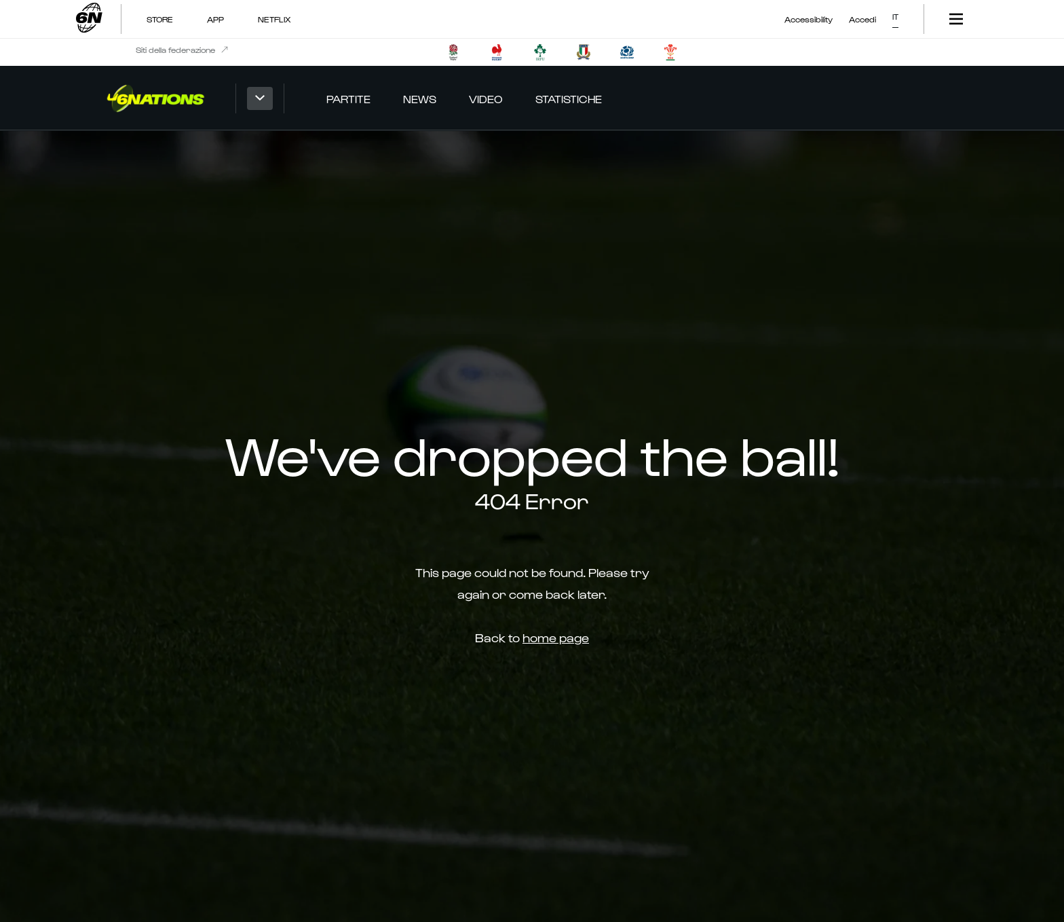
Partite (348, 98)
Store (160, 19)
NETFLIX (274, 19)
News (419, 98)
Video (486, 98)
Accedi (862, 19)
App (215, 19)
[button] (895, 14)
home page (555, 637)
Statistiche (568, 98)
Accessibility (808, 19)
